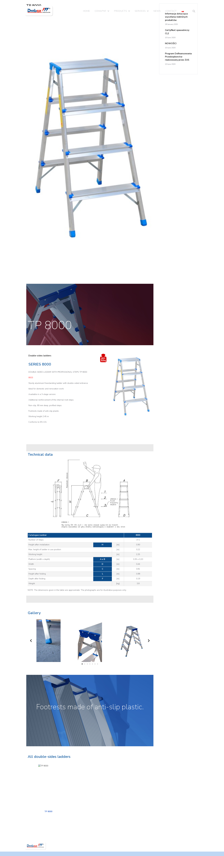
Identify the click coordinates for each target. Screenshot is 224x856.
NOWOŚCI (170, 43)
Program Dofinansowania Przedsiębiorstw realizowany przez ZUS (178, 57)
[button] (82, 676)
